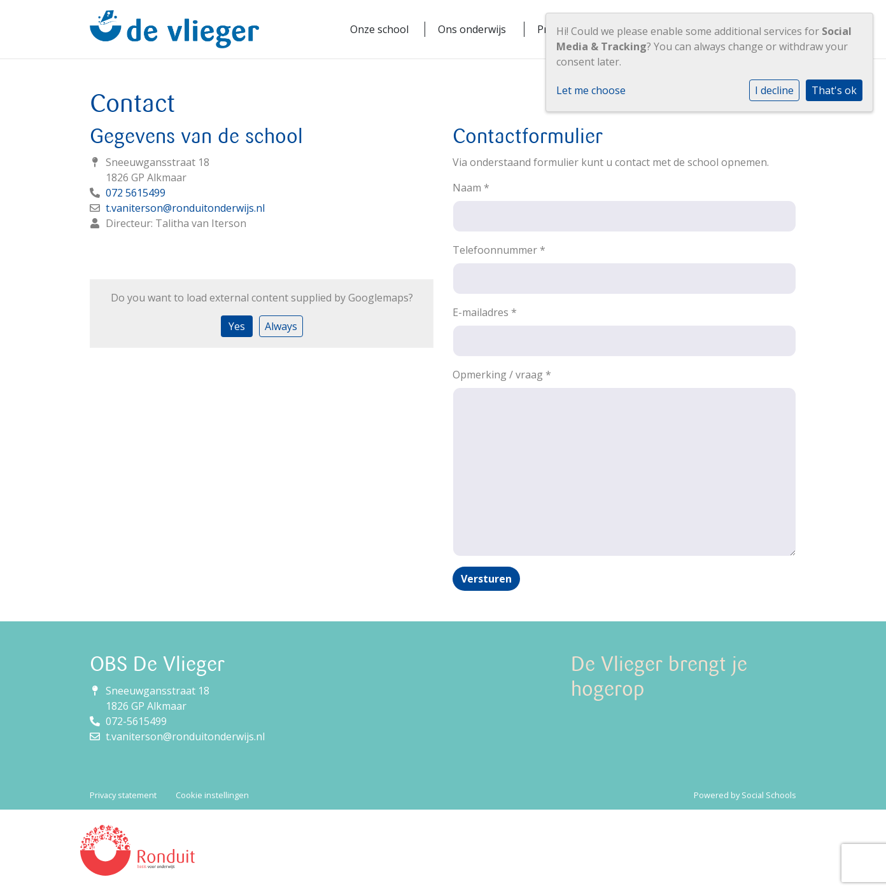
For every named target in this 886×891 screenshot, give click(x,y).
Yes (237, 326)
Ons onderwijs (472, 29)
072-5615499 (136, 721)
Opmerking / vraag (502, 375)
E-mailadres (485, 312)
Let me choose (591, 90)
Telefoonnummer (499, 250)
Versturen (486, 579)
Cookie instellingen (212, 795)
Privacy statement (123, 795)
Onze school (379, 29)
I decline (774, 90)
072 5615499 (135, 193)
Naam (471, 188)
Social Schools (769, 795)
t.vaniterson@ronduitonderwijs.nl (185, 208)
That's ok (834, 90)
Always (281, 326)
